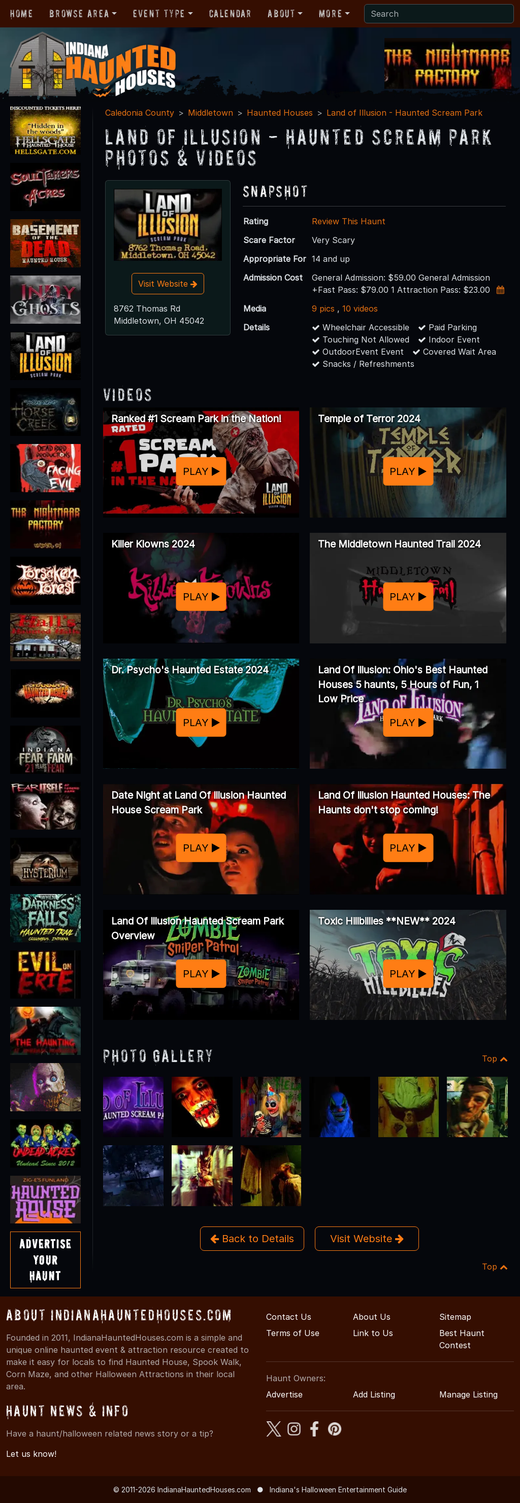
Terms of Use (292, 1333)
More (330, 13)
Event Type (159, 13)
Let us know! (31, 1454)
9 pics (323, 308)
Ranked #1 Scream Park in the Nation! (196, 419)
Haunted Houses (280, 113)
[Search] (439, 13)
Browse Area (79, 13)
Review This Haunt (348, 221)
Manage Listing (468, 1394)
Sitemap (455, 1317)
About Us (372, 1317)
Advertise (284, 1394)
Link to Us (373, 1333)
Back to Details (252, 1239)
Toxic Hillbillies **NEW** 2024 (387, 921)
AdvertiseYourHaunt (45, 1259)
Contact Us (288, 1317)
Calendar (230, 13)
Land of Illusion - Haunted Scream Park (404, 113)
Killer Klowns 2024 (153, 544)
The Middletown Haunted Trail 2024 (399, 544)
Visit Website (168, 284)
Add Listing (374, 1394)
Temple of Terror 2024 (369, 419)
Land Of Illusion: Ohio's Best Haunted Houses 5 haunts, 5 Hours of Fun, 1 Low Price (403, 684)
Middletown (210, 113)
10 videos (360, 308)
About (281, 13)
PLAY (201, 471)
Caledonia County (139, 113)
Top (495, 1058)
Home (21, 13)
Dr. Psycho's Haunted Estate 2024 (190, 670)
